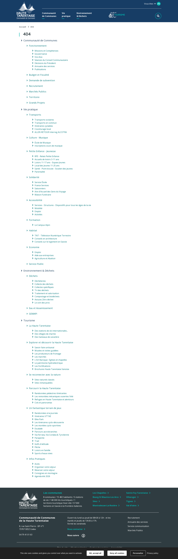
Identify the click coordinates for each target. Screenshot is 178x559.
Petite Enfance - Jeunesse (42, 151)
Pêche (37, 447)
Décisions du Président (45, 63)
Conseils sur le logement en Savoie (51, 241)
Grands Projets (37, 102)
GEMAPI (33, 313)
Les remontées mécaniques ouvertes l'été (54, 396)
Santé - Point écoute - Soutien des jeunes (54, 168)
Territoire (34, 97)
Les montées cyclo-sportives (48, 425)
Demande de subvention (42, 80)
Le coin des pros (42, 302)
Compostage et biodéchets (47, 296)
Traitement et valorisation (47, 293)
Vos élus (38, 57)
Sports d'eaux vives (43, 453)
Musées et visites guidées (46, 350)
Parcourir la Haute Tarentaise (45, 388)
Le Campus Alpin (42, 225)
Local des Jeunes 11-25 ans (47, 165)
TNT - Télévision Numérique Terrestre (53, 235)
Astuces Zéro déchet (44, 299)
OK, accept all (95, 553)
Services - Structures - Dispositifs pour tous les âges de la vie (63, 205)
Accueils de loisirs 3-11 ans (47, 159)
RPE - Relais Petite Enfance (47, 156)
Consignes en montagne (46, 473)
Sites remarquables (44, 382)
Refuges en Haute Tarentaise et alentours (54, 399)
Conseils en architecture (46, 238)
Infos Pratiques (37, 458)
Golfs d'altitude (42, 444)
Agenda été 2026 (42, 476)
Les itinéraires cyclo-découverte (49, 422)
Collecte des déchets (44, 284)
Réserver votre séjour (45, 470)
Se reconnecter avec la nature (45, 374)
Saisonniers (40, 188)
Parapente (39, 438)
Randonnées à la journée (46, 413)
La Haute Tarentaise (40, 325)
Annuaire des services (45, 66)
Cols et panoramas (43, 402)
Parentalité (40, 171)
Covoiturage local (43, 129)
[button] (49, 15)
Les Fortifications (42, 366)
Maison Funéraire (43, 194)
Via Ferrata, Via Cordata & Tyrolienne (52, 434)
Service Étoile (41, 182)
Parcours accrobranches (46, 431)
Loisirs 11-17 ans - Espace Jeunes (50, 162)
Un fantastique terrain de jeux (45, 408)
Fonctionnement (38, 45)
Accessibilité (35, 200)
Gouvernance (41, 54)
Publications (40, 69)
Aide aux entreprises (44, 255)
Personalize (138, 553)
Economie (34, 247)
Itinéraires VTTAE (43, 416)
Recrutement (36, 85)
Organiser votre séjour (45, 467)
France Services (42, 185)
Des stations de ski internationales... (51, 330)
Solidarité (34, 177)
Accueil (22, 27)
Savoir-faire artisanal (44, 347)
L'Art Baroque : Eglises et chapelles (51, 360)
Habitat (33, 230)
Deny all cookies (117, 553)
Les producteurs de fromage (48, 353)
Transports (35, 114)
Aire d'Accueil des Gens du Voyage (50, 191)
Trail (37, 441)
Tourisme (29, 320)
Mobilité (38, 208)
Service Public (36, 263)
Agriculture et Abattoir (45, 258)
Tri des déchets (42, 290)
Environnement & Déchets (38, 270)
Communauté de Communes (40, 40)
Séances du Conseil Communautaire (51, 60)
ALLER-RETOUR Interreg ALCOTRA (51, 132)
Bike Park (39, 419)
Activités (38, 214)
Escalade (39, 428)
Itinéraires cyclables (44, 126)
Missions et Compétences (46, 50)
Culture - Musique (38, 137)
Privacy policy (152, 553)
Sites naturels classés (44, 379)
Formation (34, 219)
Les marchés (40, 356)
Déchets (33, 275)
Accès (37, 464)
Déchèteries (40, 281)
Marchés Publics (37, 91)
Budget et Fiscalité (39, 74)
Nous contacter (75, 529)
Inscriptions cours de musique (48, 145)
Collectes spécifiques (44, 287)
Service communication (138, 526)
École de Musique (43, 142)
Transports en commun (46, 122)
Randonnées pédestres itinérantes (51, 393)
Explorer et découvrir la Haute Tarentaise (51, 342)
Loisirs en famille (42, 450)
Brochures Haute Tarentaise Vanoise (52, 369)
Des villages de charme (45, 334)
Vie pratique (30, 109)
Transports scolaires (44, 119)
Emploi (38, 211)
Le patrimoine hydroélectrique (49, 363)
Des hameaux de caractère (47, 337)
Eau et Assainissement (41, 308)
